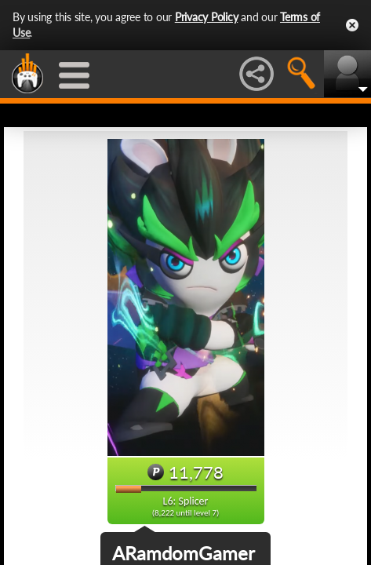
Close (352, 25)
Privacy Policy (206, 17)
